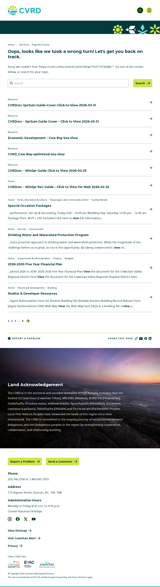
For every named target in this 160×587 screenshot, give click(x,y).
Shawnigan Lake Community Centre (69, 199)
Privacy (13, 546)
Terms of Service (79, 577)
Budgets (69, 258)
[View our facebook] (18, 519)
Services (22, 229)
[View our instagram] (10, 519)
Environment (36, 229)
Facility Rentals (100, 199)
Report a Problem (24, 338)
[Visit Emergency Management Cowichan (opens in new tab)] (29, 564)
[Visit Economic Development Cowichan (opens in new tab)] (47, 564)
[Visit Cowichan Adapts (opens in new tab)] (14, 564)
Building (52, 287)
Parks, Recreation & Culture (32, 199)
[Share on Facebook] (145, 338)
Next (28, 321)
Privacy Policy (61, 577)
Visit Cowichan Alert (22, 538)
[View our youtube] (34, 519)
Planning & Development (31, 287)
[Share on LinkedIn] (150, 338)
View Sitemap (17, 530)
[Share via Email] (140, 338)
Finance (57, 258)
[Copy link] (136, 338)
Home (11, 44)
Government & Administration (34, 258)
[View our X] (26, 519)
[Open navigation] (149, 10)
